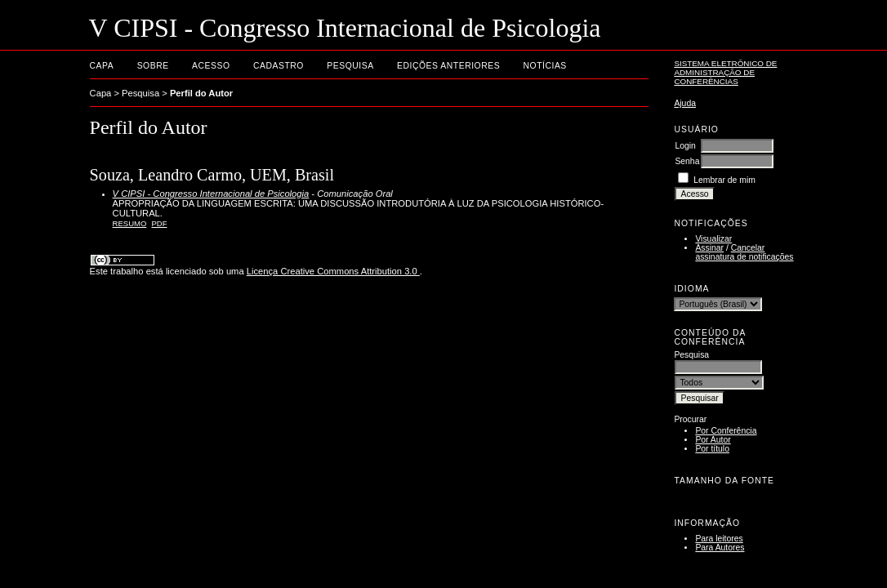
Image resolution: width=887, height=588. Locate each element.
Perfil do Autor (201, 93)
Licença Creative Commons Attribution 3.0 (333, 271)
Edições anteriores (448, 65)
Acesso (211, 65)
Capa (102, 65)
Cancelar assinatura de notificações (744, 252)
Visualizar (713, 238)
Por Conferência (725, 430)
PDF (159, 223)
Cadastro (278, 65)
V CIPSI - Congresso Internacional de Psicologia (211, 193)
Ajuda (685, 103)
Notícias (545, 65)
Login (685, 145)
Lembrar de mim (724, 180)
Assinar (709, 247)
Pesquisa (350, 65)
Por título (712, 448)
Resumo (130, 223)
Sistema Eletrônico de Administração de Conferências (725, 72)
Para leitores (718, 538)
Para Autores (719, 547)
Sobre (153, 65)
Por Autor (712, 439)
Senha (687, 161)
